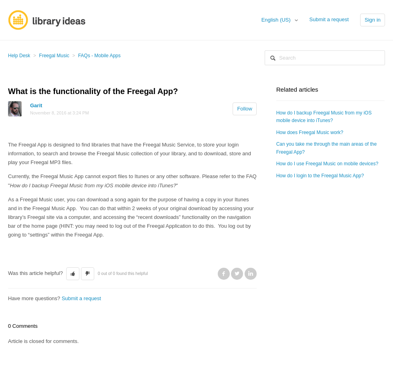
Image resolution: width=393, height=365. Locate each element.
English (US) (276, 20)
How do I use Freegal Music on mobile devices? (327, 163)
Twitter (237, 274)
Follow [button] (244, 109)
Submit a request (328, 19)
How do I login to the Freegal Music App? (320, 175)
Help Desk (19, 55)
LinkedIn (251, 274)
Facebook (224, 274)
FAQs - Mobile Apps (99, 55)
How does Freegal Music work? (309, 132)
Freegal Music (54, 55)
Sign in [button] (373, 20)
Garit (36, 105)
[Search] (325, 57)
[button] (72, 273)
